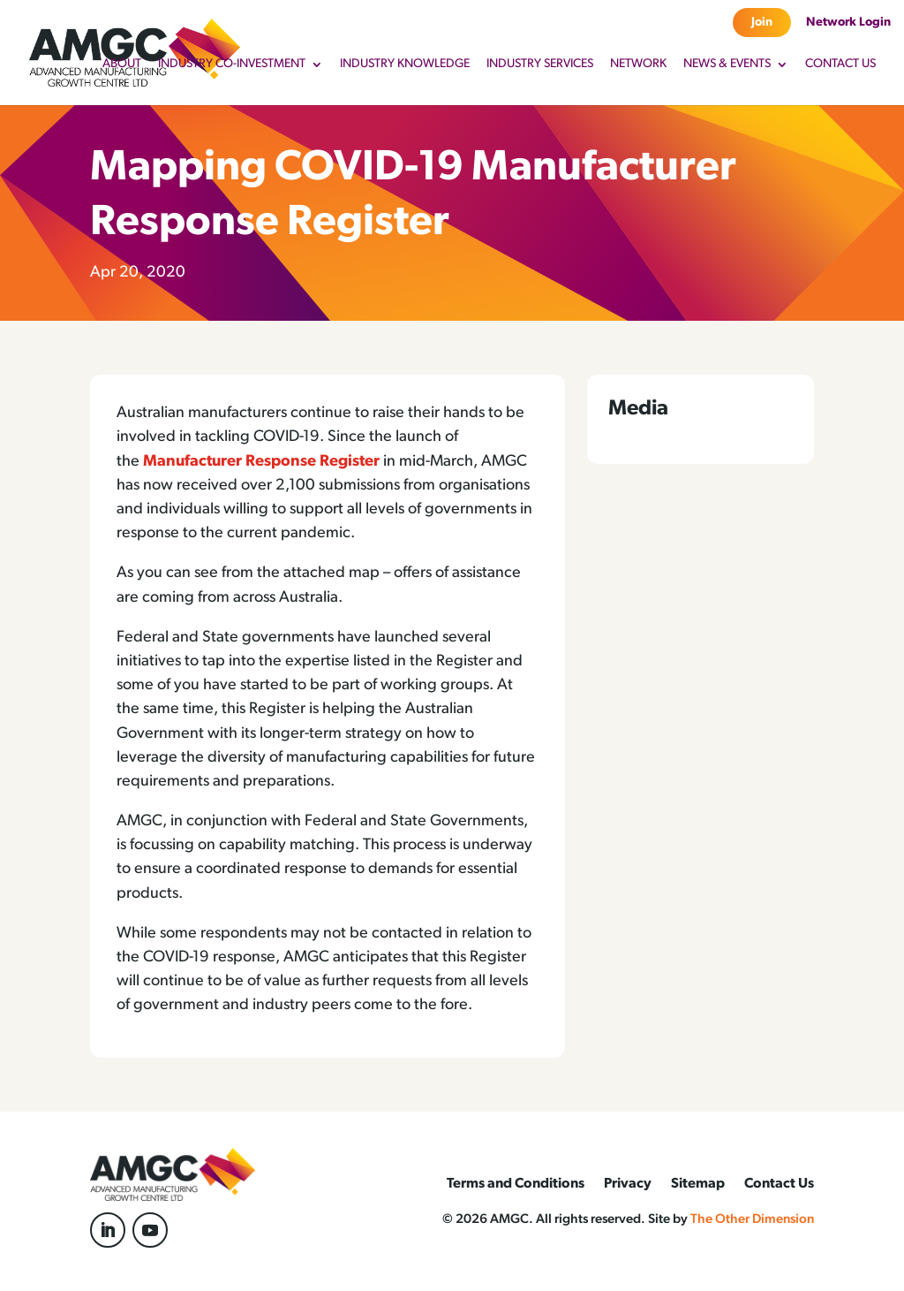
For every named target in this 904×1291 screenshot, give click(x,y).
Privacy (628, 1184)
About (121, 64)
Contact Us (840, 64)
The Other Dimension (752, 1219)
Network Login (848, 22)
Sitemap (698, 1184)
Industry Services (539, 64)
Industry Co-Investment (231, 64)
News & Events (727, 64)
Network (638, 64)
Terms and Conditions (515, 1184)
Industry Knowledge (405, 64)
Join (761, 22)
